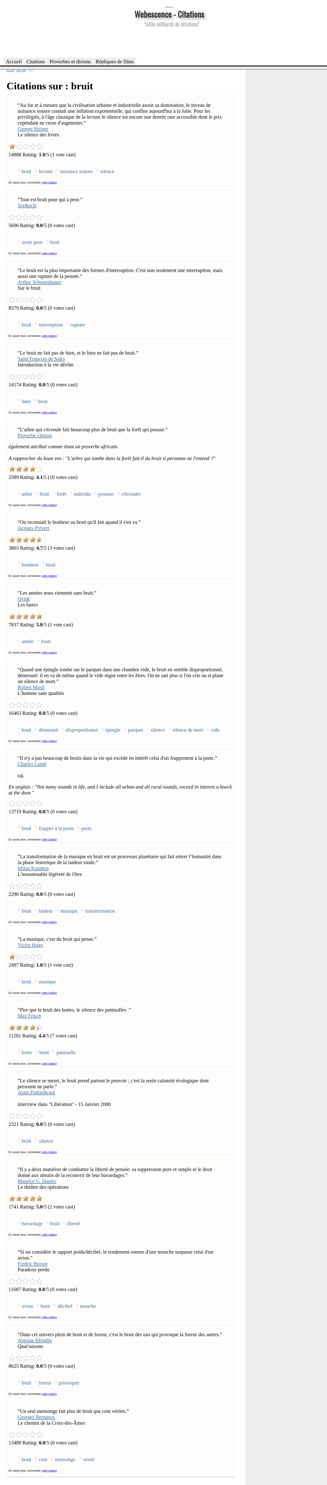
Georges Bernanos (36, 1417)
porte (86, 828)
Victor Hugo (30, 945)
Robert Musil (31, 687)
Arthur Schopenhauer (39, 282)
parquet (135, 730)
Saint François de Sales (41, 359)
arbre (27, 494)
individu (82, 494)
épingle (113, 730)
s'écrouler (131, 494)
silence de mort (187, 730)
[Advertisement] (169, 42)
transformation (100, 911)
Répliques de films (115, 61)
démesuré (48, 730)
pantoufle (66, 1052)
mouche (88, 1306)
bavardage (32, 1223)
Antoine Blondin (35, 1340)
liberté (73, 1223)
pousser (106, 494)
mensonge (65, 1459)
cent (43, 1459)
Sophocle (27, 205)
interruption (51, 325)
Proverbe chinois (35, 435)
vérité (88, 1459)
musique (69, 911)
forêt (61, 494)
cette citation (49, 182)
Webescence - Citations (169, 14)
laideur (46, 911)
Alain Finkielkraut (36, 1092)
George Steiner (33, 129)
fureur (45, 1383)
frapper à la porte (56, 828)
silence (107, 171)
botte (27, 1052)
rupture (77, 325)
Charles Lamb (32, 764)
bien (26, 401)
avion (27, 1306)
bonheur (30, 565)
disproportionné (82, 730)
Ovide (24, 599)
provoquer (69, 1383)
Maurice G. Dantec (37, 1181)
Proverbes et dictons (70, 61)
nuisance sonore (76, 171)
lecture (46, 171)
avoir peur (32, 242)
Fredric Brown (32, 1264)
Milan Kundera (33, 868)
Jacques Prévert (34, 528)
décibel (65, 1306)
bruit (26, 171)
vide (215, 730)
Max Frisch (29, 1016)
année (28, 641)
